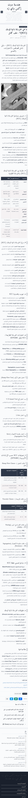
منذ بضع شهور (21, 736)
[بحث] (2, 12)
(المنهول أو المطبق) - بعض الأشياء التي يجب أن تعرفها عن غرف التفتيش (14, 758)
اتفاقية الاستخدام (21, 790)
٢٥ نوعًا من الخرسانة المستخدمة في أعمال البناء (15, 687)
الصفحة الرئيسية (21, 783)
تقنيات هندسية (23, 26)
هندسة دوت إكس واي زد (14, 6)
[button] (20, 699)
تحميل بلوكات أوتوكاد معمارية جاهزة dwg (16, 738)
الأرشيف (23, 786)
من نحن (24, 796)
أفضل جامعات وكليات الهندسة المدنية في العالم (14, 715)
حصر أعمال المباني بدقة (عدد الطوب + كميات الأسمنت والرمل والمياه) (15, 751)
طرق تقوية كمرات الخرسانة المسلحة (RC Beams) (13, 724)
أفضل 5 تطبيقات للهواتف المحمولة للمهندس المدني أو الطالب (13, 720)
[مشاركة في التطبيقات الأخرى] (7, 699)
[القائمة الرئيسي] (26, 12)
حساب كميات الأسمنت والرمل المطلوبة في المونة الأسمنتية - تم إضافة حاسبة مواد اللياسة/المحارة (14, 765)
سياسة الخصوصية (21, 793)
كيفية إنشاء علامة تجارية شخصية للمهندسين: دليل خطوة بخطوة (14, 711)
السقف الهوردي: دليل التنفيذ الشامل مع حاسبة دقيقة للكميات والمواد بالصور (13, 744)
